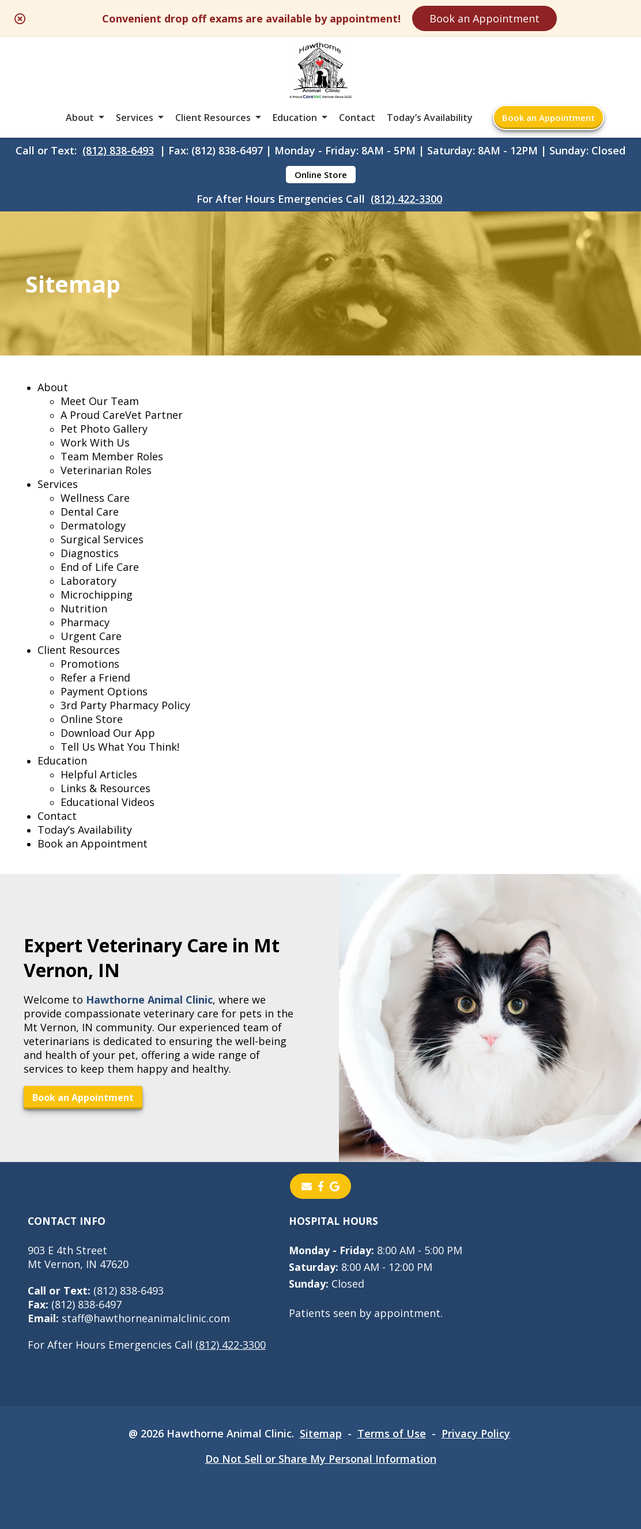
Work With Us (95, 442)
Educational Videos (107, 802)
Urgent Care (91, 636)
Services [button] (134, 117)
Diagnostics (90, 553)
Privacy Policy (476, 1433)
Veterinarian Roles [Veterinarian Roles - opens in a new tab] (106, 470)
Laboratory (88, 581)
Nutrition (84, 608)
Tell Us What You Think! (120, 747)
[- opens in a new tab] (321, 1186)
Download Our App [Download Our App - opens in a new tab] (108, 733)
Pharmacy (85, 622)
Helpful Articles (99, 774)
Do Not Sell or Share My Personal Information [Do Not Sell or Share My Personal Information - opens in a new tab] (320, 1459)
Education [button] (295, 117)
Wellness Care (95, 498)
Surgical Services (102, 539)
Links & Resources (105, 788)
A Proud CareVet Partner (122, 415)
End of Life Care (100, 567)
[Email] (306, 1186)
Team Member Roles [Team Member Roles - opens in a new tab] (112, 456)
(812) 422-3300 (406, 199)
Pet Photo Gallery (104, 429)
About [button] (80, 117)
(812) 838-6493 (118, 150)
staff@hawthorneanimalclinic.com (129, 1318)
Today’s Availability (430, 117)
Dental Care (90, 512)
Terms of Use (391, 1433)
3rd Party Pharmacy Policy (125, 705)
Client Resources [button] (213, 117)
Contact (357, 117)
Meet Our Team (100, 401)
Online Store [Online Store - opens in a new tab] (321, 174)
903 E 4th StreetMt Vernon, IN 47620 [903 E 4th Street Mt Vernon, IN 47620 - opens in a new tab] (78, 1257)
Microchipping (97, 594)
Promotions (90, 664)
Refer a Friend (95, 677)
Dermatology (93, 525)
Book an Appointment (484, 18)
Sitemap (321, 1433)
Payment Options (104, 691)
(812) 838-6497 (75, 1304)
